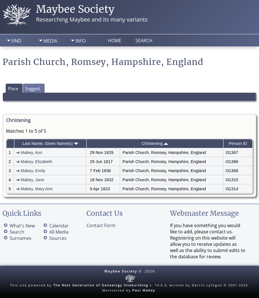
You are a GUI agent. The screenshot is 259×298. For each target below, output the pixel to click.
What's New (22, 226)
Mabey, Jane (32, 179)
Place (13, 88)
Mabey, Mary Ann (37, 189)
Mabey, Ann (31, 152)
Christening (155, 143)
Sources (58, 238)
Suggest (32, 88)
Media (50, 41)
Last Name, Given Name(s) (50, 143)
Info (80, 41)
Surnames (20, 238)
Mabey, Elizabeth (36, 161)
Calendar (59, 226)
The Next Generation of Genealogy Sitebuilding (100, 285)
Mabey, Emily (33, 170)
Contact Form (101, 225)
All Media (59, 232)
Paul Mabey (143, 290)
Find (16, 41)
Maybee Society (75, 9)
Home (114, 40)
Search (143, 40)
